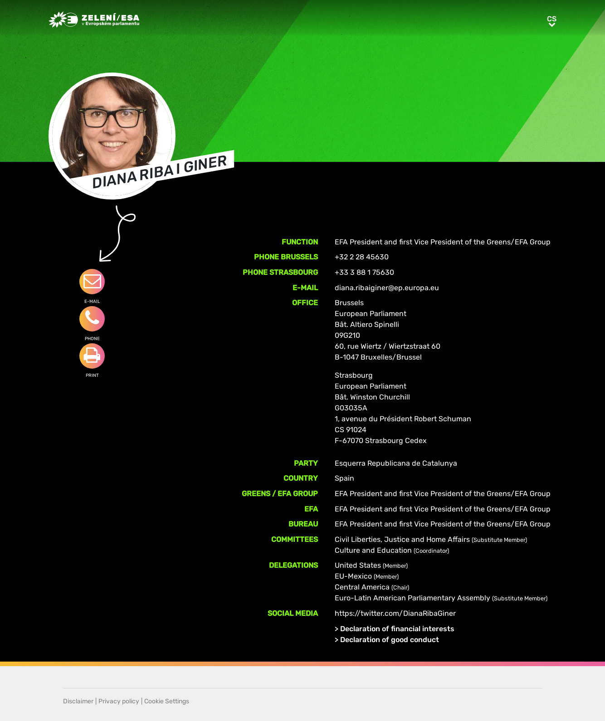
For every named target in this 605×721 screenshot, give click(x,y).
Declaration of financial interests (397, 628)
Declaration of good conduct (389, 639)
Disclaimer (78, 701)
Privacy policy (118, 701)
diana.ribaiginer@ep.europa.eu (387, 287)
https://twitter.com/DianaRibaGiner (395, 613)
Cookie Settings (166, 701)
